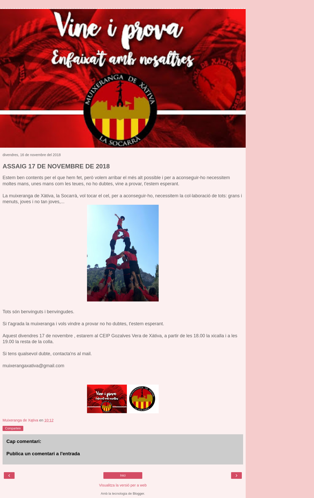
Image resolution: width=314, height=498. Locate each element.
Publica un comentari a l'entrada (43, 453)
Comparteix (13, 428)
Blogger (138, 493)
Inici (122, 475)
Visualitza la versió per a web (123, 485)
